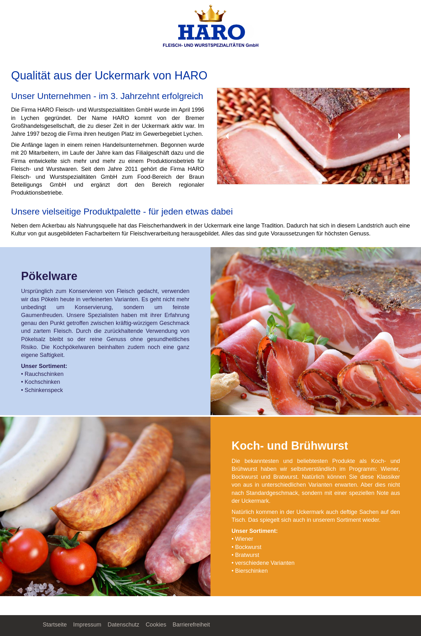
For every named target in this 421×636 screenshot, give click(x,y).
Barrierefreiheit (191, 624)
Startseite (55, 624)
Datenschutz (123, 624)
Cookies (156, 624)
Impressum (87, 624)
